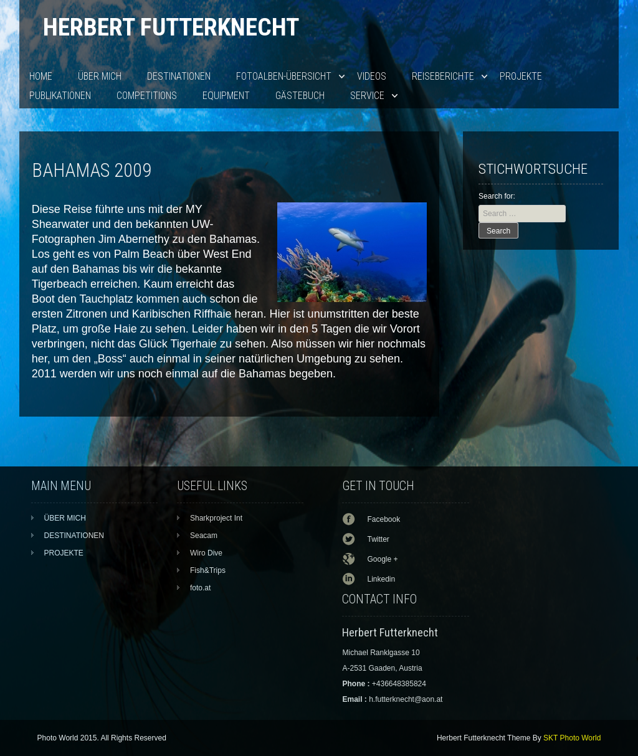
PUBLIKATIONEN (60, 96)
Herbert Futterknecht (171, 27)
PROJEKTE (521, 76)
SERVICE (367, 96)
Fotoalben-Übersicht (283, 76)
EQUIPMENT (226, 96)
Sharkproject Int (216, 518)
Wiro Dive (206, 553)
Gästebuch (300, 96)
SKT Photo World (572, 738)
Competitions (147, 96)
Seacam (203, 535)
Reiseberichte (443, 76)
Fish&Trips (208, 570)
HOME (40, 76)
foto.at (200, 588)
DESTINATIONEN (179, 76)
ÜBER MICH (99, 76)
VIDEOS (371, 76)
